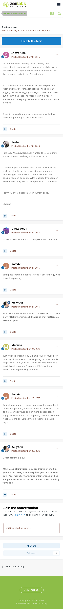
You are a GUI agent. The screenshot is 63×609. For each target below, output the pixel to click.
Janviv (15, 264)
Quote (13, 129)
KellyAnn (17, 302)
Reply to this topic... (18, 528)
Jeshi (15, 142)
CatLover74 (19, 228)
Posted (25, 57)
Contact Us (31, 589)
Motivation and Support (38, 30)
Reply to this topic (31, 41)
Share (31, 545)
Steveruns (11, 27)
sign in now (19, 514)
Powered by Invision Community (32, 603)
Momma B (18, 345)
